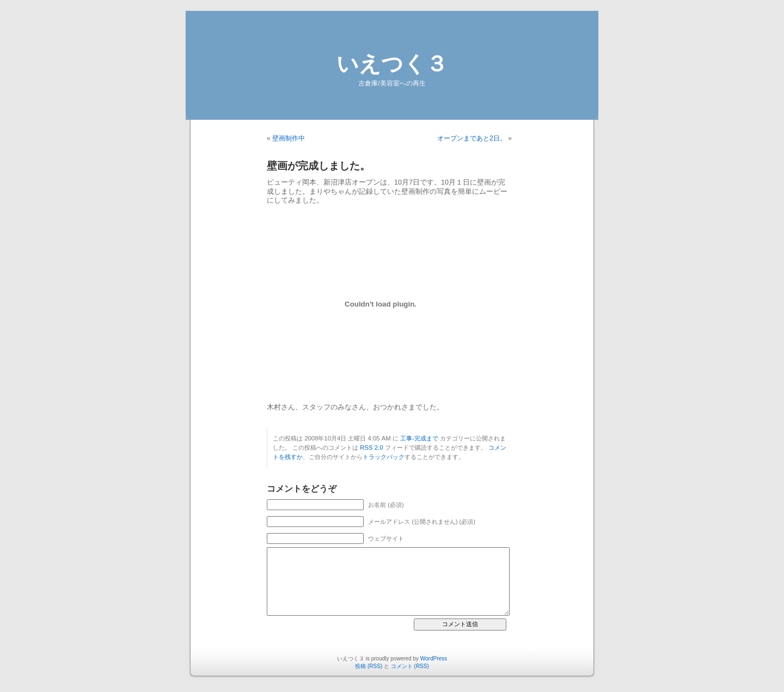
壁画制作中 (288, 138)
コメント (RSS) (410, 666)
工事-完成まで (419, 438)
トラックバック (384, 457)
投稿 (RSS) (368, 666)
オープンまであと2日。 (471, 138)
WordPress (433, 659)
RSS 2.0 (371, 447)
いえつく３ (392, 64)
